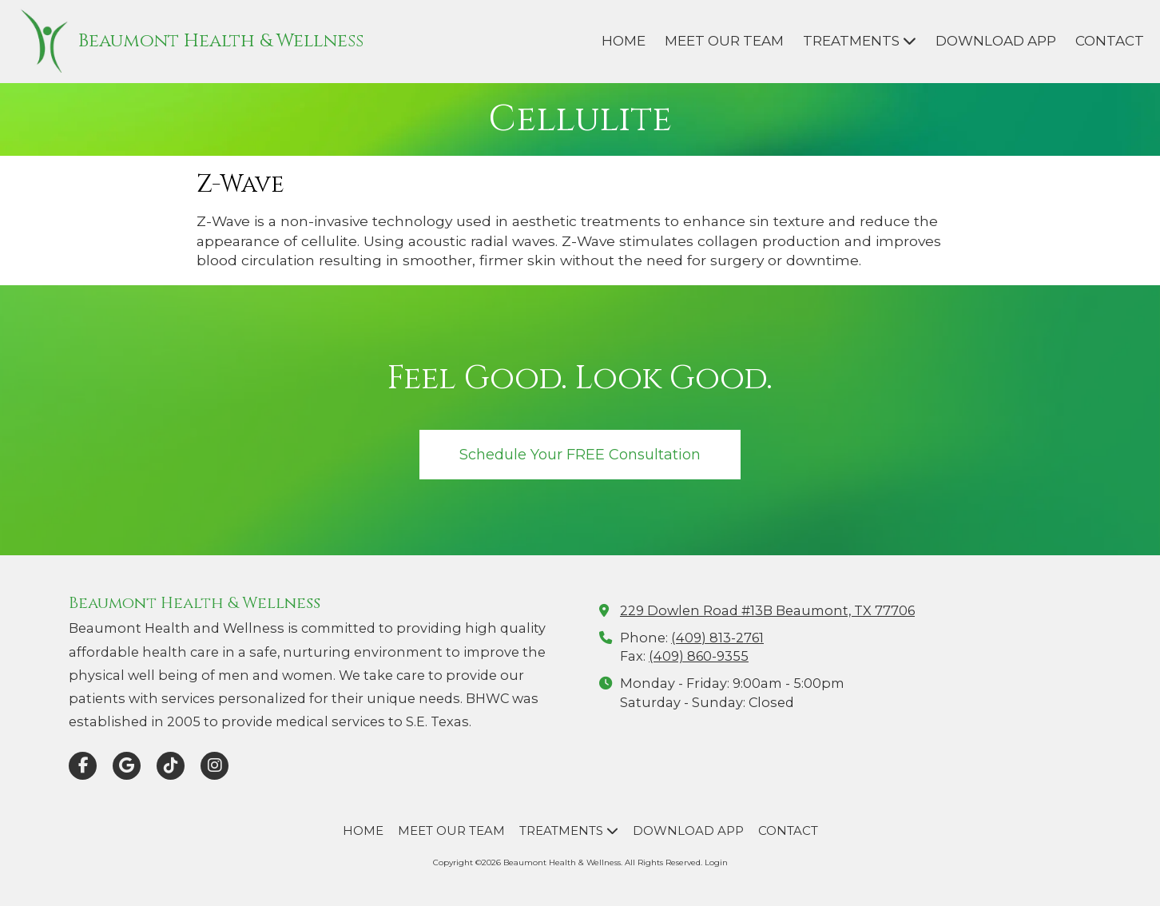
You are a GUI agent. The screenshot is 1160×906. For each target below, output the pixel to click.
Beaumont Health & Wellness (220, 41)
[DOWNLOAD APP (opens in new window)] (996, 42)
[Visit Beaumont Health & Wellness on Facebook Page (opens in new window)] (83, 766)
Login (716, 862)
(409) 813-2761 (717, 638)
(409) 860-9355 (699, 656)
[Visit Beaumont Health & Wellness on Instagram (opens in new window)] (214, 766)
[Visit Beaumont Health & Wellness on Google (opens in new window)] (127, 766)
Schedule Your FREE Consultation (580, 454)
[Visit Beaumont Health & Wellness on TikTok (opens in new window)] (171, 766)
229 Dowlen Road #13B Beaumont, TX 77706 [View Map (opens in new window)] (767, 610)
